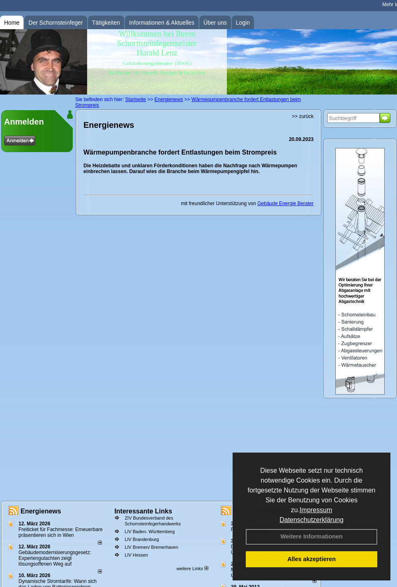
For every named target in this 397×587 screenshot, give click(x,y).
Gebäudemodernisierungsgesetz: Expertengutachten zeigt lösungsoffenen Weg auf (54, 558)
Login (243, 22)
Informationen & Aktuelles (161, 22)
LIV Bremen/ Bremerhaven (151, 547)
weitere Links (192, 568)
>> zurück (303, 116)
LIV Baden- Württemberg (150, 531)
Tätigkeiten (106, 22)
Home (11, 22)
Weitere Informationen (311, 536)
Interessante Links (143, 511)
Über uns (215, 22)
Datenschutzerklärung (311, 519)
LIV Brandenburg (142, 539)
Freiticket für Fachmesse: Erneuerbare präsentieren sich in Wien (60, 532)
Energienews (41, 511)
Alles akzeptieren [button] (311, 559)
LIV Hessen (136, 554)
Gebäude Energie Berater (285, 203)
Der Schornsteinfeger (55, 22)
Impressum (316, 509)
